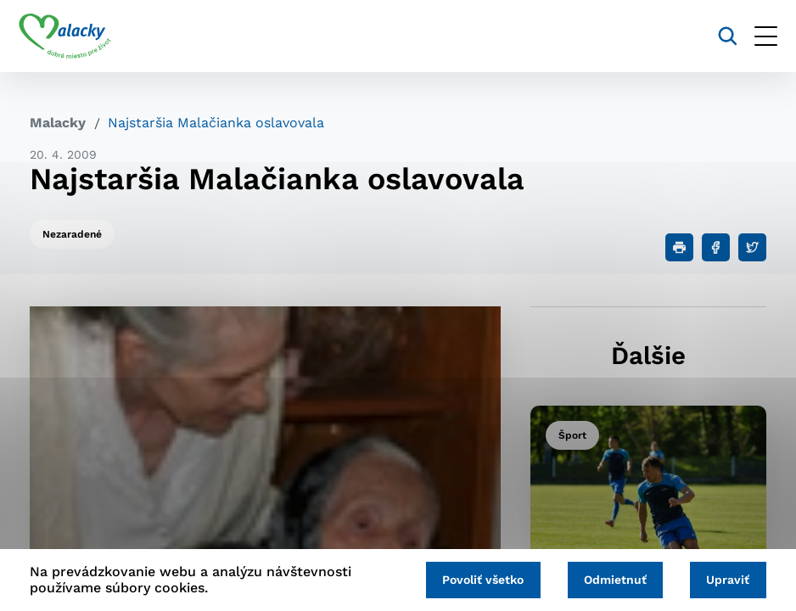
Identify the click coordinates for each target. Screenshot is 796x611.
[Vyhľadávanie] (716, 36)
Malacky (58, 123)
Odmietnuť (608, 579)
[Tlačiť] (679, 247)
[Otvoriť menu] (754, 36)
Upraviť (726, 579)
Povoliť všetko (472, 579)
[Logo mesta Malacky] (76, 36)
